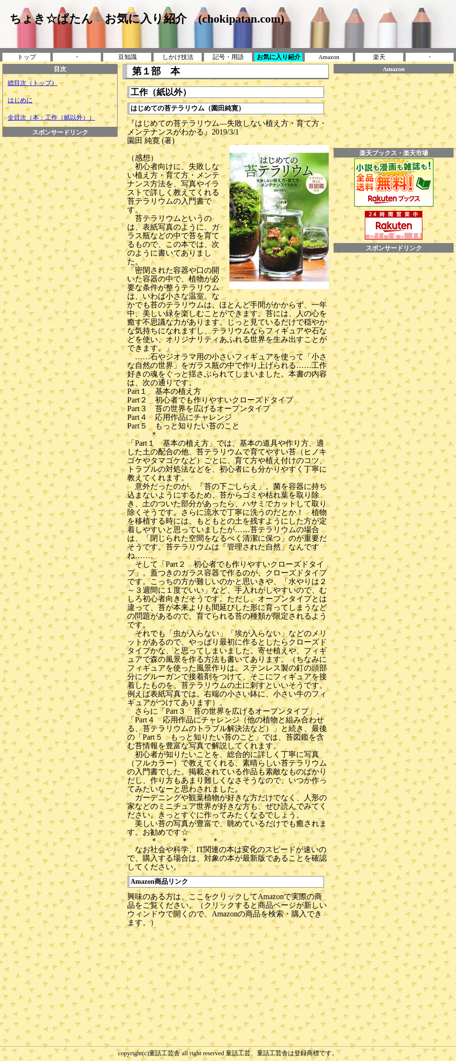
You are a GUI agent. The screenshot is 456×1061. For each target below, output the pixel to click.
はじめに (20, 100)
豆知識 (127, 57)
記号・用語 (228, 57)
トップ (26, 57)
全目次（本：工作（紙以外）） (51, 117)
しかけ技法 (177, 57)
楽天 (379, 57)
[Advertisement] (60, 158)
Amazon (328, 57)
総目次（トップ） (33, 82)
